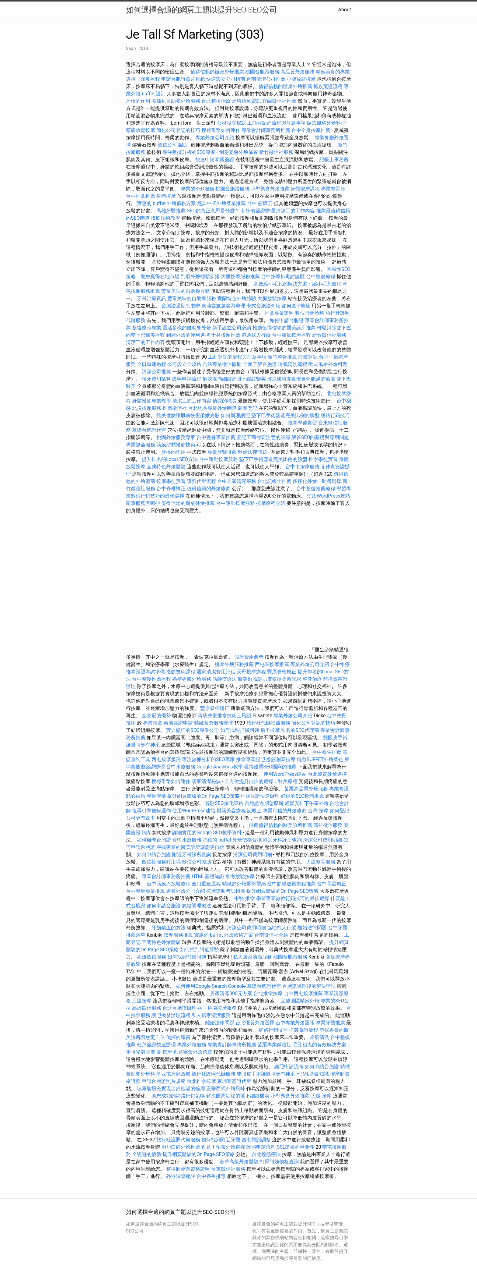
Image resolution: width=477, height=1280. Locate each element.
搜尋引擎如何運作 (220, 130)
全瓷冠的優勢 (156, 715)
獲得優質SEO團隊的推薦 (270, 767)
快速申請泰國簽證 (214, 159)
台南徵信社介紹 (271, 935)
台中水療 (340, 664)
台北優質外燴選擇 (327, 774)
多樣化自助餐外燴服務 (175, 101)
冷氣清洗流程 (292, 364)
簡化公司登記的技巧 (178, 130)
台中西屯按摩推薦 (304, 993)
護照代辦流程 (201, 481)
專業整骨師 (333, 189)
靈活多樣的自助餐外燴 (186, 328)
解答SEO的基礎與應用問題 (320, 437)
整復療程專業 (146, 328)
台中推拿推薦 (141, 196)
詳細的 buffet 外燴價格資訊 (232, 840)
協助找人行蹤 (256, 335)
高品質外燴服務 (297, 72)
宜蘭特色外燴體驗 (236, 298)
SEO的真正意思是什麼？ (213, 211)
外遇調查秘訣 (180, 1176)
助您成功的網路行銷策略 (178, 1096)
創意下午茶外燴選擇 (223, 1147)
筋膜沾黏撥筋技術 (175, 445)
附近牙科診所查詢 (282, 840)
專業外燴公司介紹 (214, 137)
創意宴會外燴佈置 (238, 152)
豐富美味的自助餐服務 (185, 291)
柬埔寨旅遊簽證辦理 (223, 306)
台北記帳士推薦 (274, 481)
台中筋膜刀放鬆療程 (169, 884)
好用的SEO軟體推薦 (302, 796)
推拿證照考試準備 (146, 672)
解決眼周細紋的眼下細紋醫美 (234, 379)
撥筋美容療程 (231, 811)
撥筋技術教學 (166, 218)
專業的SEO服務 (197, 189)
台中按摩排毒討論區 (283, 276)
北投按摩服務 (146, 408)
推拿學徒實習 (303, 423)
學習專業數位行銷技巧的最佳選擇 (292, 898)
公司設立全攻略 (184, 364)
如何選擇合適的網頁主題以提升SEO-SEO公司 (201, 9)
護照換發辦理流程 (170, 1015)
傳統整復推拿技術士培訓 (225, 715)
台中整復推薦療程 (315, 488)
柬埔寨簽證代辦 (234, 1081)
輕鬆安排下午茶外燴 (307, 803)
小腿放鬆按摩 (302, 79)
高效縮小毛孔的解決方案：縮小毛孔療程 (297, 284)
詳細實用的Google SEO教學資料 (207, 832)
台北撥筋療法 (266, 1154)
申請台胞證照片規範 (183, 79)
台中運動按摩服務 (219, 459)
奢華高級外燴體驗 (239, 1162)
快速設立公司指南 (225, 79)
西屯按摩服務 (166, 759)
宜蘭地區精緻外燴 (300, 1001)
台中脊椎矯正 (171, 488)
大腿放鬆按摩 (272, 298)
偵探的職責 (224, 401)
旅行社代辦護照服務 (268, 723)
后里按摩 (270, 730)
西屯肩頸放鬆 (175, 1074)
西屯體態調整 (257, 1140)
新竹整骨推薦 (282, 357)
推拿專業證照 (280, 313)
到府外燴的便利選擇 (188, 335)
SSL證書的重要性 (296, 1147)
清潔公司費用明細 (322, 840)
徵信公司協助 (172, 145)
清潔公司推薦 (156, 371)
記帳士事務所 (334, 159)
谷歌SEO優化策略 (224, 803)
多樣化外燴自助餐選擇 (318, 481)
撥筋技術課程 (181, 672)
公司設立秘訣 (231, 123)
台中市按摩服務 (303, 467)
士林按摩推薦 (225, 335)
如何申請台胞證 (287, 320)
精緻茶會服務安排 (213, 723)
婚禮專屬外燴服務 (192, 679)
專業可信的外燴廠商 (285, 811)
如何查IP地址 (296, 306)
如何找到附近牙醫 (199, 949)
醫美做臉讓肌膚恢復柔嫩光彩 (188, 415)
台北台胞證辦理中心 (184, 1008)
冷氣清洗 (319, 1037)
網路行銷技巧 (335, 415)
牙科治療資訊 (246, 101)
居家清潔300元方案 (231, 993)
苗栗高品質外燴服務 (306, 789)
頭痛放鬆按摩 (141, 130)
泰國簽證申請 (178, 723)
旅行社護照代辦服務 (213, 1074)
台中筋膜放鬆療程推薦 (292, 884)
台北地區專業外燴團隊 (213, 408)
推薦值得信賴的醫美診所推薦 (284, 328)
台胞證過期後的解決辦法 (309, 986)
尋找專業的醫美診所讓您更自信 (190, 847)
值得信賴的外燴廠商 (209, 488)
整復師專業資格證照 (188, 1169)
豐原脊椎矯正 (282, 672)
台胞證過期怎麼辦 (180, 306)
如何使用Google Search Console (211, 986)
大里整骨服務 (320, 862)
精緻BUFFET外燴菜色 (320, 759)
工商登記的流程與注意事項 (276, 123)
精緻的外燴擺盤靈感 (244, 884)
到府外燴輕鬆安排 (200, 276)
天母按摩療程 (251, 672)
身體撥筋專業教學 (152, 401)
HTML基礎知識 (208, 876)
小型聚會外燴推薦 (270, 189)
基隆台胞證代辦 (149, 430)
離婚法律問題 (252, 452)
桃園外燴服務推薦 (235, 664)
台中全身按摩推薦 (310, 130)
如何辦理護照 (235, 415)
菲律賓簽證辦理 (258, 211)
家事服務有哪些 (143, 503)
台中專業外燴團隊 (296, 1023)
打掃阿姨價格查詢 (279, 1162)
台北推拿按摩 (268, 993)
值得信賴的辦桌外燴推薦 (217, 72)
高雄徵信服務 (328, 825)
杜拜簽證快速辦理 (260, 796)
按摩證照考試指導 (226, 891)
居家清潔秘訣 (206, 781)
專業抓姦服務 (140, 445)
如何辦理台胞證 (154, 840)
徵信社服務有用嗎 (161, 862)
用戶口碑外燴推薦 (181, 1147)
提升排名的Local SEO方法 (170, 459)
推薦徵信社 (174, 408)
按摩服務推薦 (179, 935)
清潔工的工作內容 (295, 211)
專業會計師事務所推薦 (266, 130)
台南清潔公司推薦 (265, 79)
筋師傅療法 (224, 679)
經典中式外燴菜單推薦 (221, 203)
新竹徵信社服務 (276, 152)
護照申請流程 (186, 379)
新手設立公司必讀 (231, 328)
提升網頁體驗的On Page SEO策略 (203, 796)
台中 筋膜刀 (260, 203)
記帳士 (254, 811)
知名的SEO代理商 (300, 730)
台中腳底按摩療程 (292, 335)
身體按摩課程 (305, 189)
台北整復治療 (216, 101)
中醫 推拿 (244, 898)
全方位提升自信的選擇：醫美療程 (261, 781)
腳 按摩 (164, 1052)
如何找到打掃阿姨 (239, 730)
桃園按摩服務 (222, 1008)
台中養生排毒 (327, 752)
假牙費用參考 (248, 657)
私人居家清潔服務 (252, 957)
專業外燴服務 (191, 1045)
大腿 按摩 (321, 1096)
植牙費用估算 (156, 379)
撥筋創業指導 (281, 759)
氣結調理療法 (196, 906)
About (344, 9)
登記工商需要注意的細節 (263, 437)
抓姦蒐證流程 (328, 86)
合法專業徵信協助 (222, 364)
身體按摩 (166, 196)
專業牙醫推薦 (222, 452)
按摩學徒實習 (171, 481)
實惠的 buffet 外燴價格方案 (166, 203)
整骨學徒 (156, 796)
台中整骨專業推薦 (216, 437)
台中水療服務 (181, 767)
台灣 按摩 (318, 811)
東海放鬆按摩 (240, 876)
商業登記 (308, 357)
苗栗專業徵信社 (274, 1045)
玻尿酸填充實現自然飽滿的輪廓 (301, 379)
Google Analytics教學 (220, 767)
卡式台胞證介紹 (263, 306)
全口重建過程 (151, 364)
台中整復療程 (321, 276)
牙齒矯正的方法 (168, 928)
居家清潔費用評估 (216, 672)
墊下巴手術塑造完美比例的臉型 (285, 415)
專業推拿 (152, 723)
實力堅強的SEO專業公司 (192, 730)
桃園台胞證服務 (262, 72)
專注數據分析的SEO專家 (188, 152)
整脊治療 (312, 679)
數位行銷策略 (309, 313)
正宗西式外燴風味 (226, 1088)
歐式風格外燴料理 (326, 123)
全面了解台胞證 (260, 364)
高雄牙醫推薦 (171, 211)
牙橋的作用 (138, 101)
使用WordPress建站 (328, 496)
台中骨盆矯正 (331, 884)
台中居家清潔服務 (236, 481)
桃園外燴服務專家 (175, 437)
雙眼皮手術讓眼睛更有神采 (266, 1074)
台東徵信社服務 (228, 1169)
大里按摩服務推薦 (241, 276)
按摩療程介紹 (271, 503)
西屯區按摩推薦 (272, 664)
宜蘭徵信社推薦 (279, 101)
